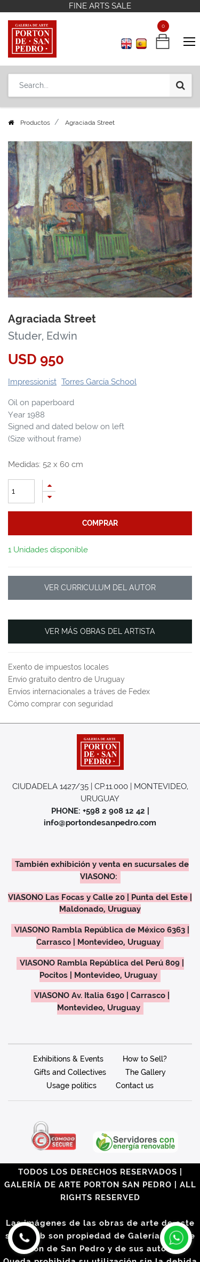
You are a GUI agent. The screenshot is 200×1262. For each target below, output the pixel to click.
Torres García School (99, 382)
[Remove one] (49, 497)
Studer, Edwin (42, 335)
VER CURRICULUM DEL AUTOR (100, 587)
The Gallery (145, 1072)
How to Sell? (145, 1059)
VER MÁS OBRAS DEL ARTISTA (100, 631)
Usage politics (71, 1085)
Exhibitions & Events (68, 1059)
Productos (35, 122)
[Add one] (49, 485)
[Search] (180, 85)
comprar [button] (100, 523)
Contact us (135, 1085)
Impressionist (32, 382)
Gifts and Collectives (70, 1072)
